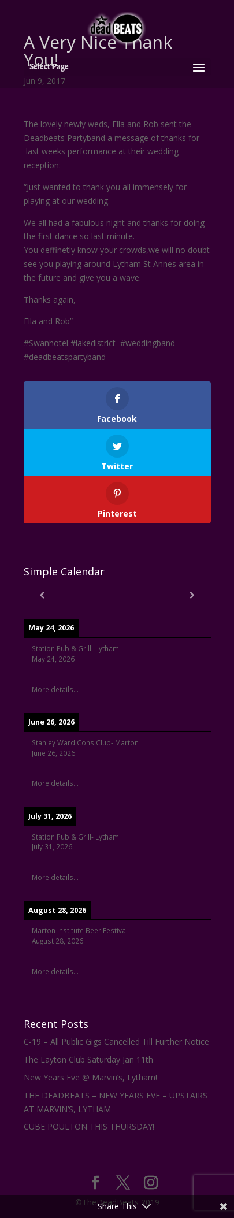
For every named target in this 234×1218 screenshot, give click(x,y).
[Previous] (42, 595)
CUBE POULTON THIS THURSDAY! (89, 1126)
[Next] (192, 595)
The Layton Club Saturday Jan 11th (88, 1059)
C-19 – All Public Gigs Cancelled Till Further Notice (116, 1041)
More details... (55, 689)
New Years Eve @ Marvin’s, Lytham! (90, 1077)
